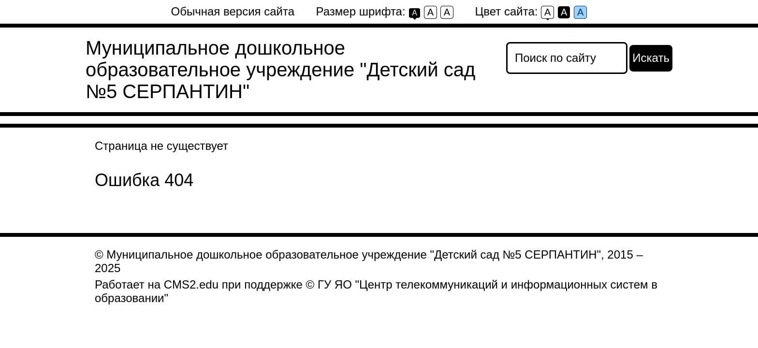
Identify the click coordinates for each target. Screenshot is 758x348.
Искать (651, 57)
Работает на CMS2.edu (157, 284)
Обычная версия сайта (233, 11)
